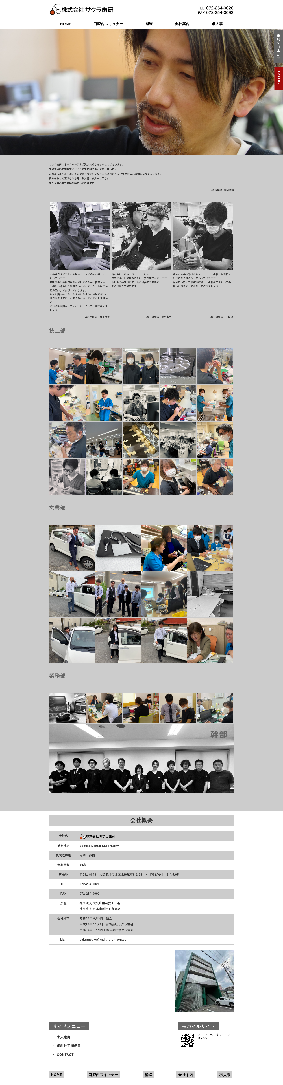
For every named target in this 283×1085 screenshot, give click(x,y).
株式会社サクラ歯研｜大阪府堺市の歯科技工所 (81, 5)
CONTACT (65, 1055)
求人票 (217, 24)
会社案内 (182, 24)
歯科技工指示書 (69, 1046)
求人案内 (64, 1037)
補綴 (149, 24)
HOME (65, 24)
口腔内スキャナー (108, 24)
